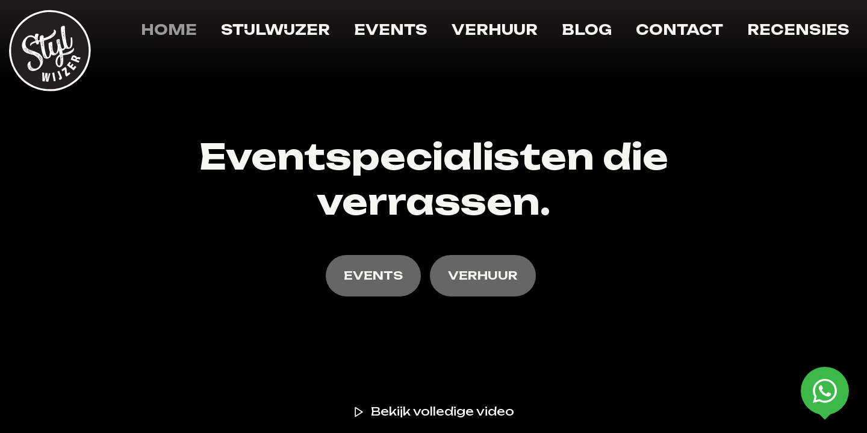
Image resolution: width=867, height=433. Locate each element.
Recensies (798, 29)
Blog (587, 29)
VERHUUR (483, 275)
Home (169, 29)
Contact (679, 29)
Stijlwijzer (275, 29)
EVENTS (373, 275)
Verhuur (495, 29)
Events (390, 29)
